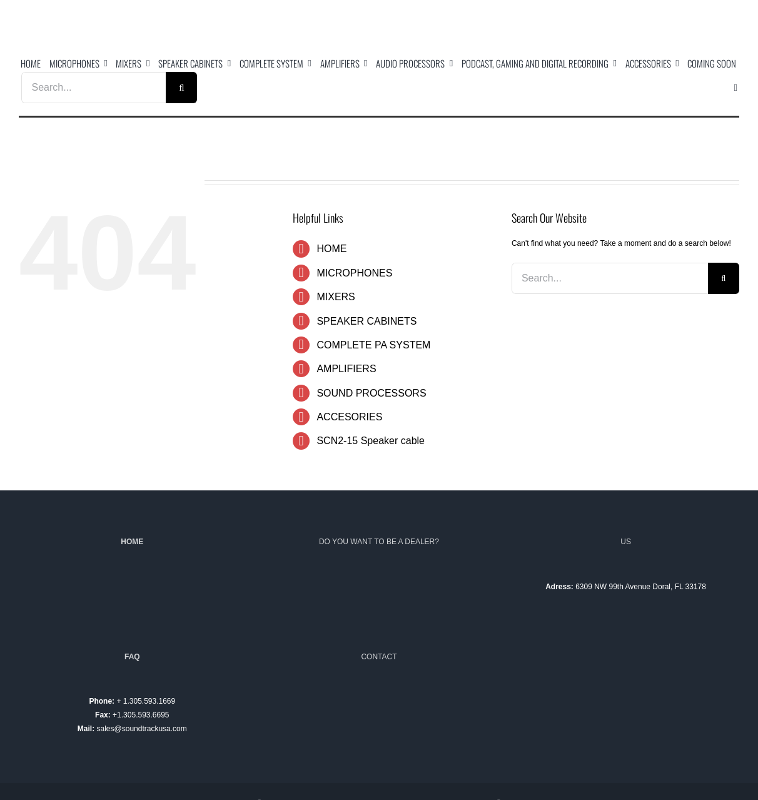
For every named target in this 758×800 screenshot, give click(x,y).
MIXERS (335, 296)
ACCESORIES (349, 417)
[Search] (181, 87)
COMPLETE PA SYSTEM (373, 345)
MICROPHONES (354, 273)
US (625, 541)
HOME (331, 248)
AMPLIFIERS (346, 368)
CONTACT (379, 656)
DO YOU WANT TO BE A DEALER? (379, 541)
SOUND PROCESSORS (371, 393)
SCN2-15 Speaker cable (370, 440)
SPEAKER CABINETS (366, 321)
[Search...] (93, 87)
